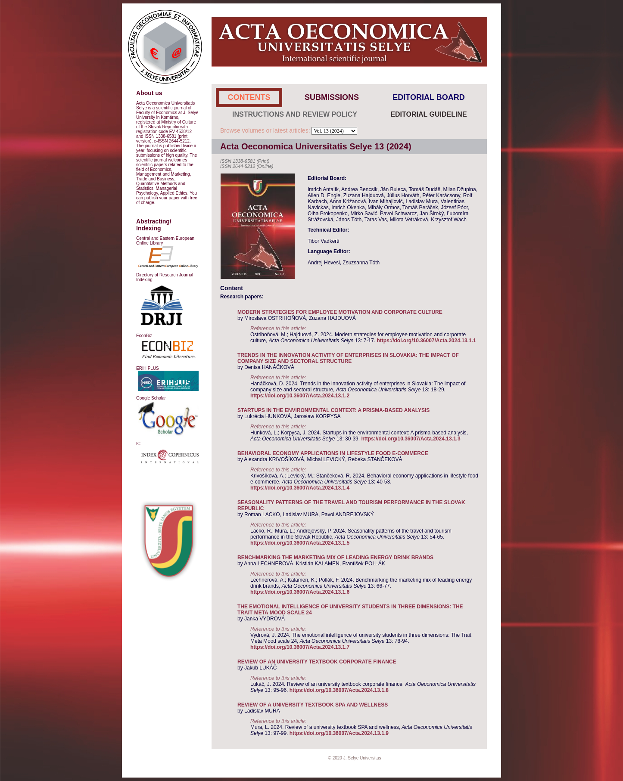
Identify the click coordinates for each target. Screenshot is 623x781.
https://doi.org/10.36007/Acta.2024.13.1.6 (299, 592)
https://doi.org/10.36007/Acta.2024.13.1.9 (339, 733)
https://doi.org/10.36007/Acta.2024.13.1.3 (410, 439)
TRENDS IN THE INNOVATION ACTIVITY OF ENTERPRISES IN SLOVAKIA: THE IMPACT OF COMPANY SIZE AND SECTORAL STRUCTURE (348, 358)
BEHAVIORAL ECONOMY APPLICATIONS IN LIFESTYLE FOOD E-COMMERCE (332, 453)
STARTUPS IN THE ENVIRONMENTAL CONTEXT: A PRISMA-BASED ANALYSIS (333, 410)
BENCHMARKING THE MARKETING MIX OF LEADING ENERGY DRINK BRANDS (335, 558)
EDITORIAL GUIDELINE (428, 114)
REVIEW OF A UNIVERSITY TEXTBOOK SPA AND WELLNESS (312, 705)
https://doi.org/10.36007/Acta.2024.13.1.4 (299, 488)
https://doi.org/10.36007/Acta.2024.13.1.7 (299, 647)
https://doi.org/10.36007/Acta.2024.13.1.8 (339, 690)
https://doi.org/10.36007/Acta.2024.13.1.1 (426, 341)
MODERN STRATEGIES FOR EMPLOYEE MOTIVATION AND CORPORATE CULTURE (339, 312)
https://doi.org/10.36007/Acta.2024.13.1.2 (299, 396)
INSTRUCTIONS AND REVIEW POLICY (294, 114)
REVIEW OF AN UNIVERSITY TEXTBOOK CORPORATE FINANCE (316, 662)
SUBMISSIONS (332, 97)
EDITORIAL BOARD (428, 97)
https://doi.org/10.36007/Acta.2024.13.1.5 (299, 543)
